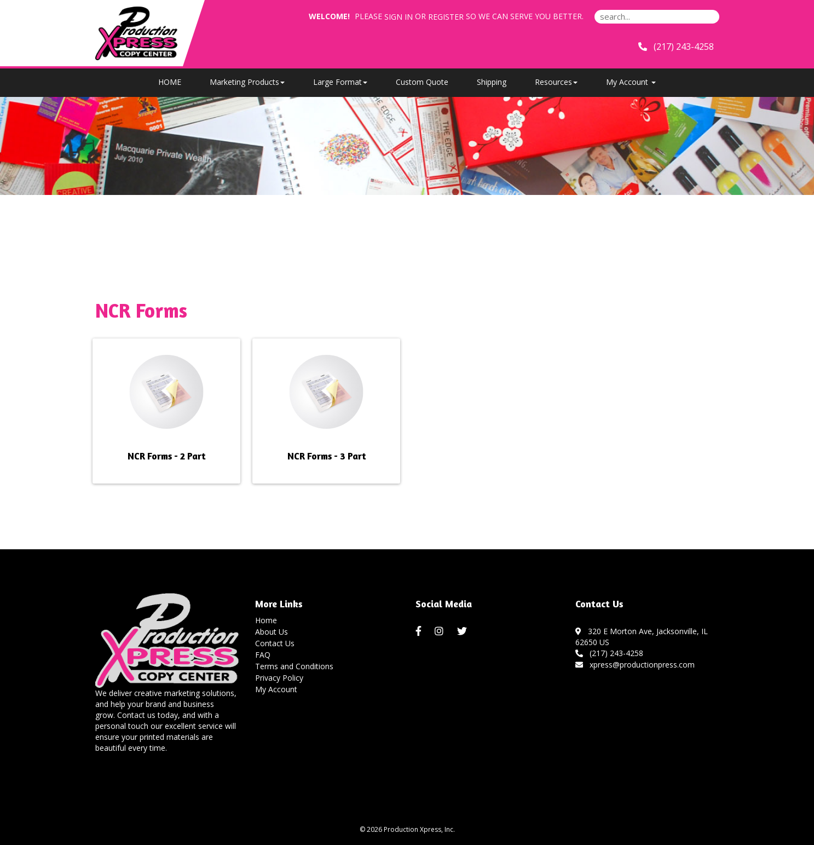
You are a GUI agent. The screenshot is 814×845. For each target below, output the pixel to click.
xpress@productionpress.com (635, 664)
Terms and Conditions (294, 666)
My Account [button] (631, 82)
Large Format (340, 82)
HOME (169, 82)
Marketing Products (247, 82)
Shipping (491, 82)
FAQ (262, 654)
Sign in (398, 17)
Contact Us (275, 643)
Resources (556, 82)
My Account (276, 689)
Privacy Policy (279, 677)
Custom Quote (422, 82)
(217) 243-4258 (609, 653)
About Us (271, 631)
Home (266, 620)
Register (446, 17)
